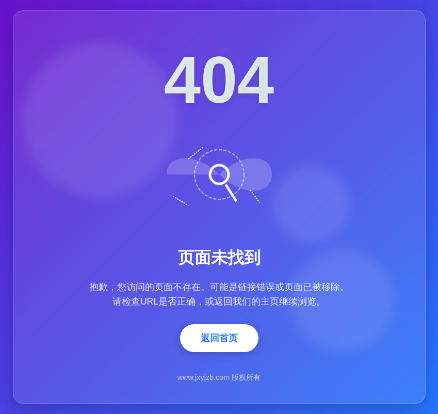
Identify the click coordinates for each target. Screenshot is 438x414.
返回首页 (219, 338)
